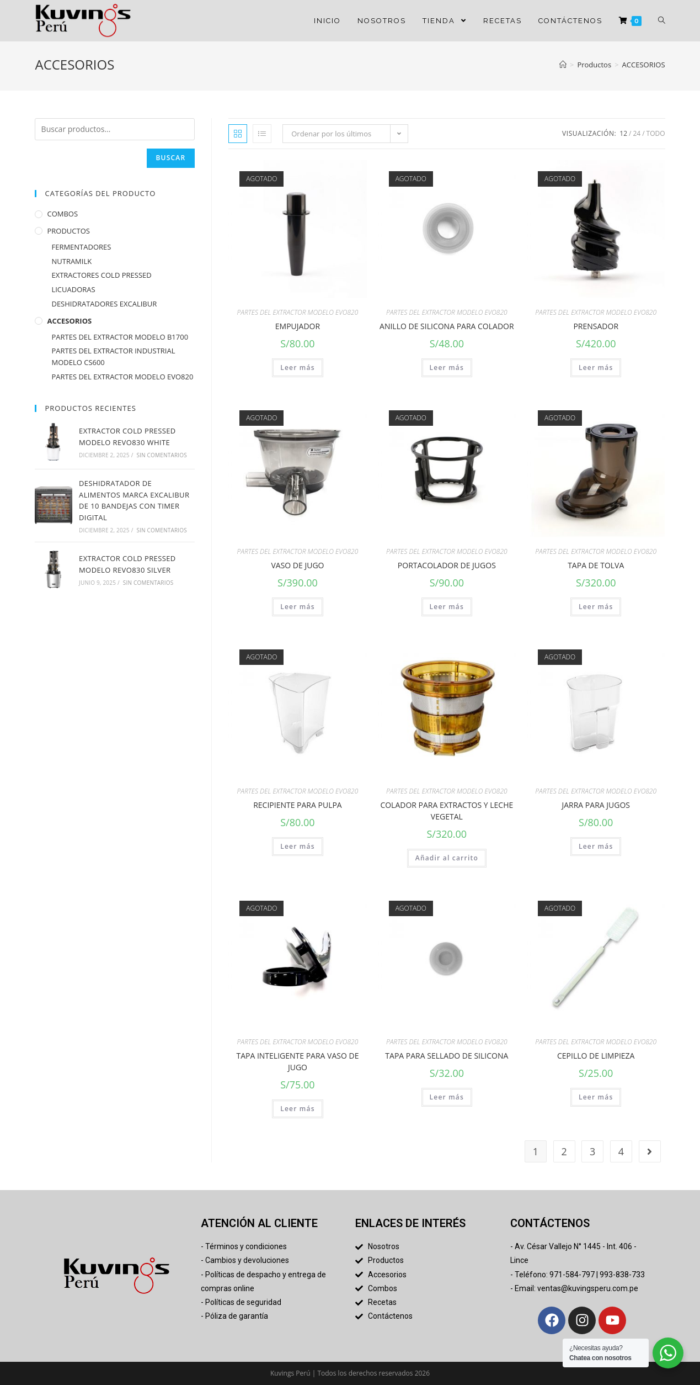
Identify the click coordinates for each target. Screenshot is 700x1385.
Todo (655, 133)
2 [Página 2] (564, 1151)
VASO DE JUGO (297, 565)
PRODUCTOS (68, 233)
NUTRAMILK (71, 263)
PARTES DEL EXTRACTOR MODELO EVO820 (298, 312)
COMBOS (62, 216)
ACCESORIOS (69, 323)
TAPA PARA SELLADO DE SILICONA (446, 1055)
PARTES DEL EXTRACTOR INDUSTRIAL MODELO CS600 (113, 359)
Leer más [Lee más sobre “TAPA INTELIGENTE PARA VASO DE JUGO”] (297, 1108)
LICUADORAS (73, 292)
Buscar (169, 159)
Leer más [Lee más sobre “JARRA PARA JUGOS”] (596, 846)
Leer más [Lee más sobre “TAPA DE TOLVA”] (596, 606)
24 (636, 133)
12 (623, 133)
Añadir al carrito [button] (446, 858)
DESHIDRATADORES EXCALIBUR (104, 306)
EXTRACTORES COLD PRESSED (101, 278)
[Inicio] (563, 65)
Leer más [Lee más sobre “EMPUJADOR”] (297, 367)
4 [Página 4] (621, 1151)
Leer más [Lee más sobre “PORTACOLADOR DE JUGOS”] (447, 606)
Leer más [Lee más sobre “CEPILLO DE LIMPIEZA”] (596, 1097)
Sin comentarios (161, 457)
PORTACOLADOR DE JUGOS (447, 565)
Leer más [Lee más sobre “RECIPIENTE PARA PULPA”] (297, 846)
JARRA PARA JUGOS (596, 805)
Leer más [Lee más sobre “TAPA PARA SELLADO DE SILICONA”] (447, 1097)
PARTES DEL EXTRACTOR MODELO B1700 (119, 339)
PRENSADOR (595, 326)
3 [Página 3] (592, 1151)
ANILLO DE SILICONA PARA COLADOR (447, 326)
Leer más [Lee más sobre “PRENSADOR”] (596, 367)
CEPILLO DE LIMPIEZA (595, 1055)
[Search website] (662, 20)
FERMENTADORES (81, 249)
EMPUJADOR (297, 326)
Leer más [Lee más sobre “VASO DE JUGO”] (297, 606)
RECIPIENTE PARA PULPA (297, 805)
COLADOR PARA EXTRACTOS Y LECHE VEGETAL (446, 811)
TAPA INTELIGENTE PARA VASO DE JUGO (297, 1061)
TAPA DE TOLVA (596, 565)
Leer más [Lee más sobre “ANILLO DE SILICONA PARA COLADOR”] (447, 367)
